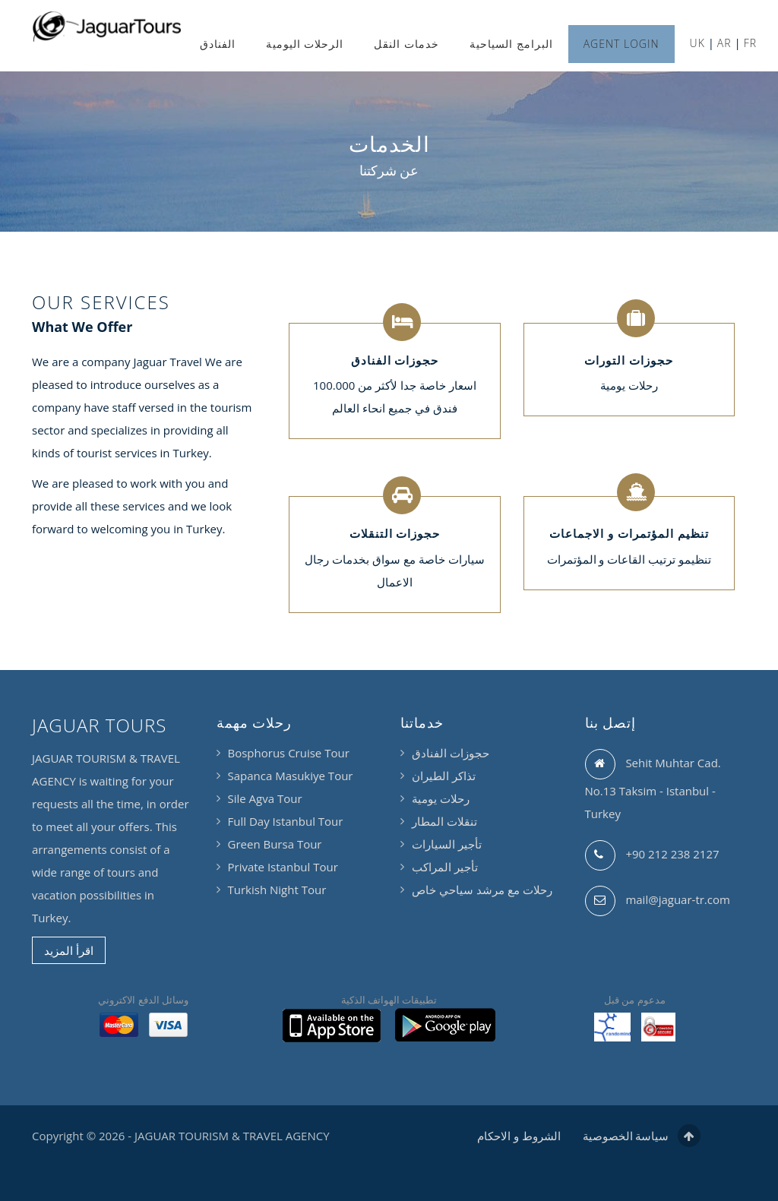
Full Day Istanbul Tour (285, 821)
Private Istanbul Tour (283, 866)
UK (697, 43)
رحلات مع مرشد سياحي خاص (482, 889)
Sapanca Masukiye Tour (290, 775)
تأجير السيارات (447, 844)
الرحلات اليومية (305, 43)
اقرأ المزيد (68, 950)
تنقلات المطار (444, 821)
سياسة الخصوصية (626, 1135)
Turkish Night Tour (277, 889)
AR (724, 43)
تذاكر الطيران (444, 775)
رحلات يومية (441, 798)
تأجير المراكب (445, 866)
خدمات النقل (406, 43)
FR (750, 43)
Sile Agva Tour (265, 798)
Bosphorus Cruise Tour (288, 752)
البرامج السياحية (511, 43)
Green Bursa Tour (275, 844)
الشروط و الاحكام (519, 1135)
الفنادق (218, 43)
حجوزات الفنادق (450, 752)
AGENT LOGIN (621, 43)
